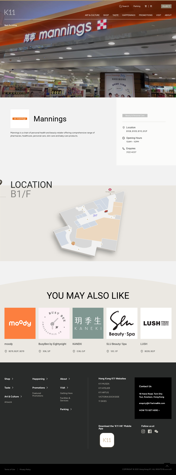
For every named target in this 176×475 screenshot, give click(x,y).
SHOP (106, 15)
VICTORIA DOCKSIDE (109, 397)
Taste (7, 387)
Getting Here (66, 393)
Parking (136, 6)
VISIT (158, 15)
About (63, 378)
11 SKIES (103, 401)
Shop (7, 378)
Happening (38, 378)
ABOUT (168, 15)
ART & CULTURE (92, 15)
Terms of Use (9, 469)
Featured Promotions (37, 394)
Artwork (8, 402)
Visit (62, 387)
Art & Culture (11, 396)
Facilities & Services (65, 399)
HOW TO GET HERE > (149, 410)
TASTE (116, 15)
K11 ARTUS (104, 392)
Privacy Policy (25, 469)
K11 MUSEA (104, 384)
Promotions (38, 387)
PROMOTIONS (145, 15)
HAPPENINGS (128, 15)
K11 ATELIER (104, 388)
